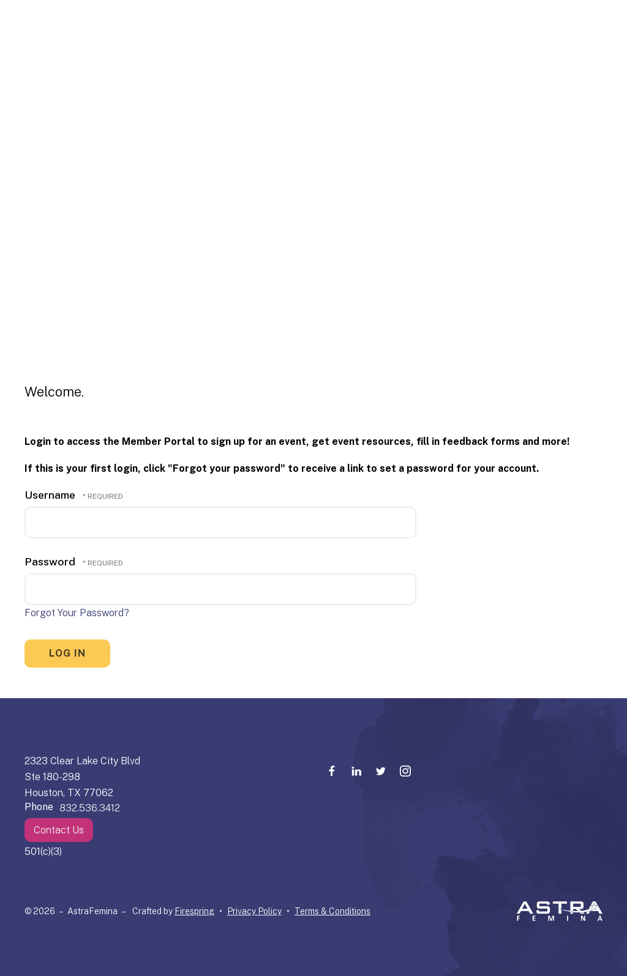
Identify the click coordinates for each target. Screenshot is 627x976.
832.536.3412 (89, 808)
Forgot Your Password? (76, 613)
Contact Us (59, 830)
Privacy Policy (254, 911)
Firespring (194, 911)
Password (49, 561)
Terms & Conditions (332, 911)
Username (49, 494)
